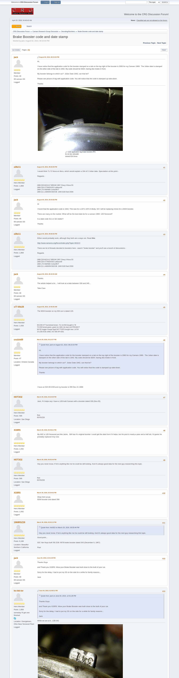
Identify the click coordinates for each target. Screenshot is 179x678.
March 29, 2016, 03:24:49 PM (46, 397)
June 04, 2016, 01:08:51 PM (48, 590)
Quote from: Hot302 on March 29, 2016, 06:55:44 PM (60, 527)
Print (164, 50)
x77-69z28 (19, 307)
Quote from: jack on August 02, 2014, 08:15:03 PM (59, 345)
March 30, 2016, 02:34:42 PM (46, 492)
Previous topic (149, 43)
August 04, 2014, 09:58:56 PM (47, 234)
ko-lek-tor (19, 591)
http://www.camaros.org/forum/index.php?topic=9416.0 (58, 243)
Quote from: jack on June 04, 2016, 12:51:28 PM (58, 596)
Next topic (161, 43)
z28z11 (17, 167)
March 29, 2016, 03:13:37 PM (46, 339)
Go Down (16, 50)
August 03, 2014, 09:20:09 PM (47, 167)
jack (16, 57)
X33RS (17, 430)
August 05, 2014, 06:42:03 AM (47, 274)
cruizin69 (18, 339)
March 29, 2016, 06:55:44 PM (46, 459)
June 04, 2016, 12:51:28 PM (46, 558)
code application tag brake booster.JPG (80, 152)
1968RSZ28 (19, 522)
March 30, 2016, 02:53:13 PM (46, 522)
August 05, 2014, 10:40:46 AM (47, 307)
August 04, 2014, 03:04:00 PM (47, 200)
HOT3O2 (18, 397)
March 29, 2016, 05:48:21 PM (46, 430)
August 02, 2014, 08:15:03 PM (49, 57)
